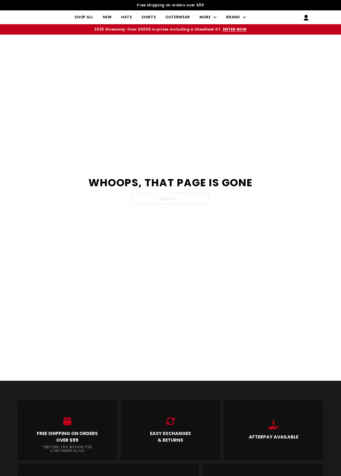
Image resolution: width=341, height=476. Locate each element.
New (107, 17)
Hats (126, 17)
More (205, 17)
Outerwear (177, 17)
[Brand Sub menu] (244, 17)
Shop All (84, 17)
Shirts (148, 17)
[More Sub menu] (215, 17)
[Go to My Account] (306, 17)
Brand (233, 17)
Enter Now (235, 29)
